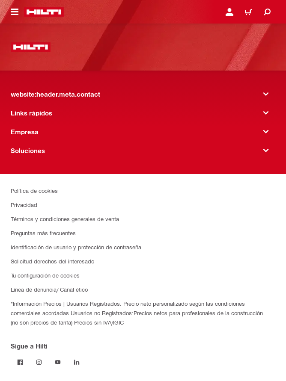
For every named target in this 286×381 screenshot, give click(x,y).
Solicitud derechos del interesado (52, 261)
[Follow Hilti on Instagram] (39, 362)
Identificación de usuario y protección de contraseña (76, 247)
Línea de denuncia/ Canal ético (49, 289)
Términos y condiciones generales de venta (65, 219)
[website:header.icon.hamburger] (14, 12)
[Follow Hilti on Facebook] (20, 362)
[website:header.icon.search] (267, 12)
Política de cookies (34, 190)
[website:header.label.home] (44, 12)
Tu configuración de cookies (45, 275)
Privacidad (24, 204)
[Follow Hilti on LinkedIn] (76, 362)
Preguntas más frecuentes (43, 233)
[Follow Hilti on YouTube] (57, 362)
